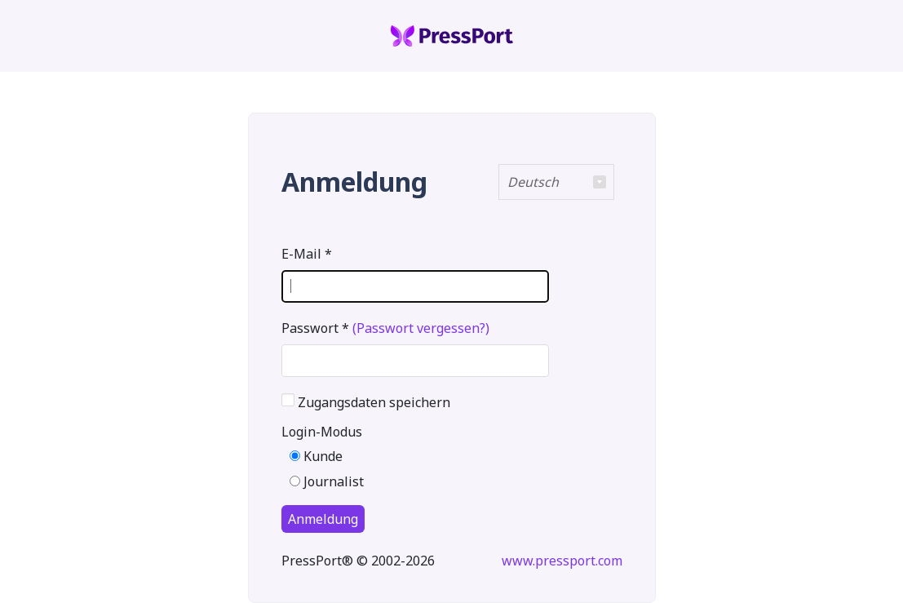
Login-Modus (321, 432)
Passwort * (385, 328)
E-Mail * (306, 254)
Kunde (316, 456)
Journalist (327, 481)
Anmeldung (323, 519)
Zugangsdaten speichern (374, 399)
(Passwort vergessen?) (420, 328)
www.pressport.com (562, 561)
